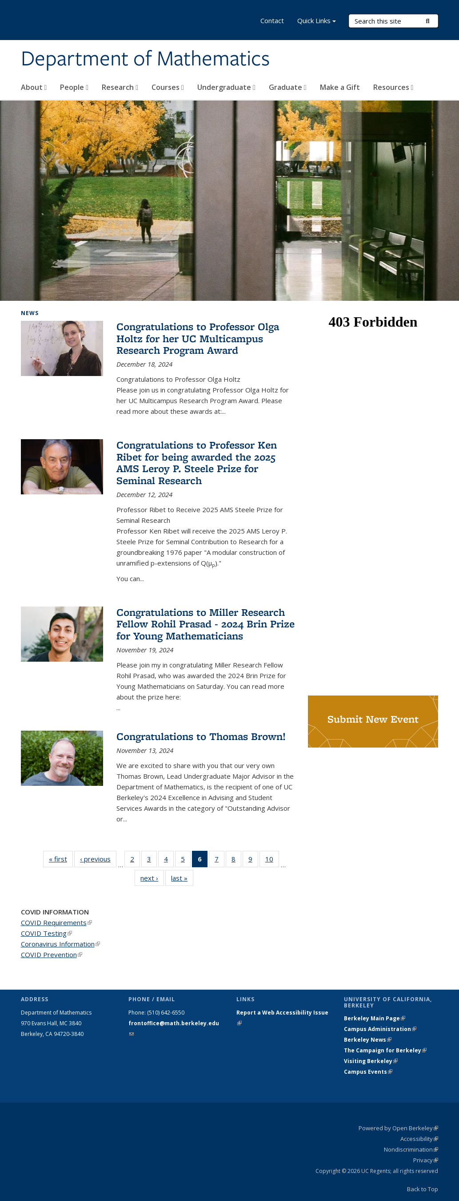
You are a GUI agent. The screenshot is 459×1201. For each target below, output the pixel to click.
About (34, 87)
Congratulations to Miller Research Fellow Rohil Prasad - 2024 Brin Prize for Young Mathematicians (205, 624)
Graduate (288, 87)
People (74, 87)
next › (152, 877)
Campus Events (368, 1072)
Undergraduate (226, 87)
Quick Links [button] (316, 21)
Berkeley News (367, 1039)
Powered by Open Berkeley (398, 1128)
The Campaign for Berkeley (385, 1050)
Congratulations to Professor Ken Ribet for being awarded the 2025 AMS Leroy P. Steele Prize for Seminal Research (196, 462)
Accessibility (419, 1139)
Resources (393, 87)
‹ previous (98, 858)
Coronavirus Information (60, 943)
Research (120, 87)
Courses (168, 87)
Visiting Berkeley (371, 1061)
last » (182, 877)
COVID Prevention (51, 954)
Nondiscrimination (411, 1149)
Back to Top (422, 1189)
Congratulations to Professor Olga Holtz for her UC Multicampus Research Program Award (197, 338)
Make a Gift (340, 87)
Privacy (425, 1160)
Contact (272, 20)
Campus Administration (380, 1029)
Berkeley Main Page (374, 1018)
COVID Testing (46, 933)
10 (272, 860)
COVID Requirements (56, 922)
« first (61, 858)
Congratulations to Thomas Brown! (201, 736)
